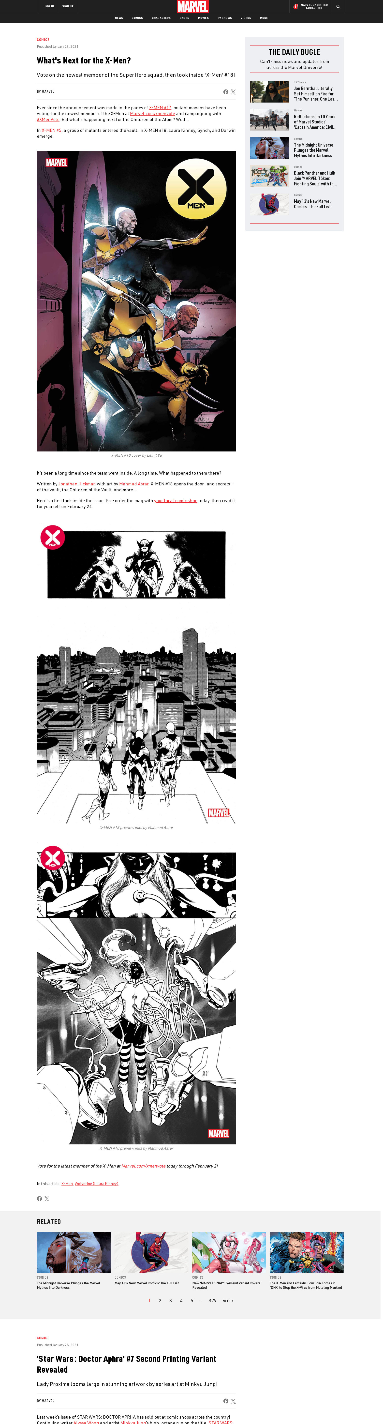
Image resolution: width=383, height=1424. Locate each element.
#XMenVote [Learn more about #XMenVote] (48, 119)
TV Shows (225, 18)
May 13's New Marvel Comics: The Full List (312, 203)
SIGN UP (68, 6)
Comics (137, 18)
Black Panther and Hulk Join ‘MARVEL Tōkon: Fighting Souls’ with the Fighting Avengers (315, 181)
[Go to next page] (228, 1301)
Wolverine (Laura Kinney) (96, 1183)
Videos (246, 18)
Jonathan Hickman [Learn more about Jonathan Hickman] (77, 483)
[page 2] (160, 1300)
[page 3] (170, 1300)
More (264, 18)
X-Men (67, 1183)
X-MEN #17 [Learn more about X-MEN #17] (160, 107)
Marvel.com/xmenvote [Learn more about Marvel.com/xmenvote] (152, 113)
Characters (161, 18)
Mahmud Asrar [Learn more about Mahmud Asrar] (133, 483)
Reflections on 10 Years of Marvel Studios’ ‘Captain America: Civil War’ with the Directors (314, 124)
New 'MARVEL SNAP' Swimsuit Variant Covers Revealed (226, 1285)
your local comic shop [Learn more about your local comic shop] (175, 500)
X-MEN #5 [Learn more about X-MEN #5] (51, 130)
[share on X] (233, 91)
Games (184, 18)
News (119, 18)
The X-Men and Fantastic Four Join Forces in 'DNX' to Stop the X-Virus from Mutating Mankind (306, 1285)
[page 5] (192, 1300)
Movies (203, 18)
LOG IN (49, 6)
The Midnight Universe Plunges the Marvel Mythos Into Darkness (313, 150)
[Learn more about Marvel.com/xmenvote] (143, 1166)
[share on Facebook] (225, 91)
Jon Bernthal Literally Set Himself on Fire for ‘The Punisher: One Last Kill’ (315, 96)
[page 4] (181, 1300)
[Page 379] (213, 1300)
